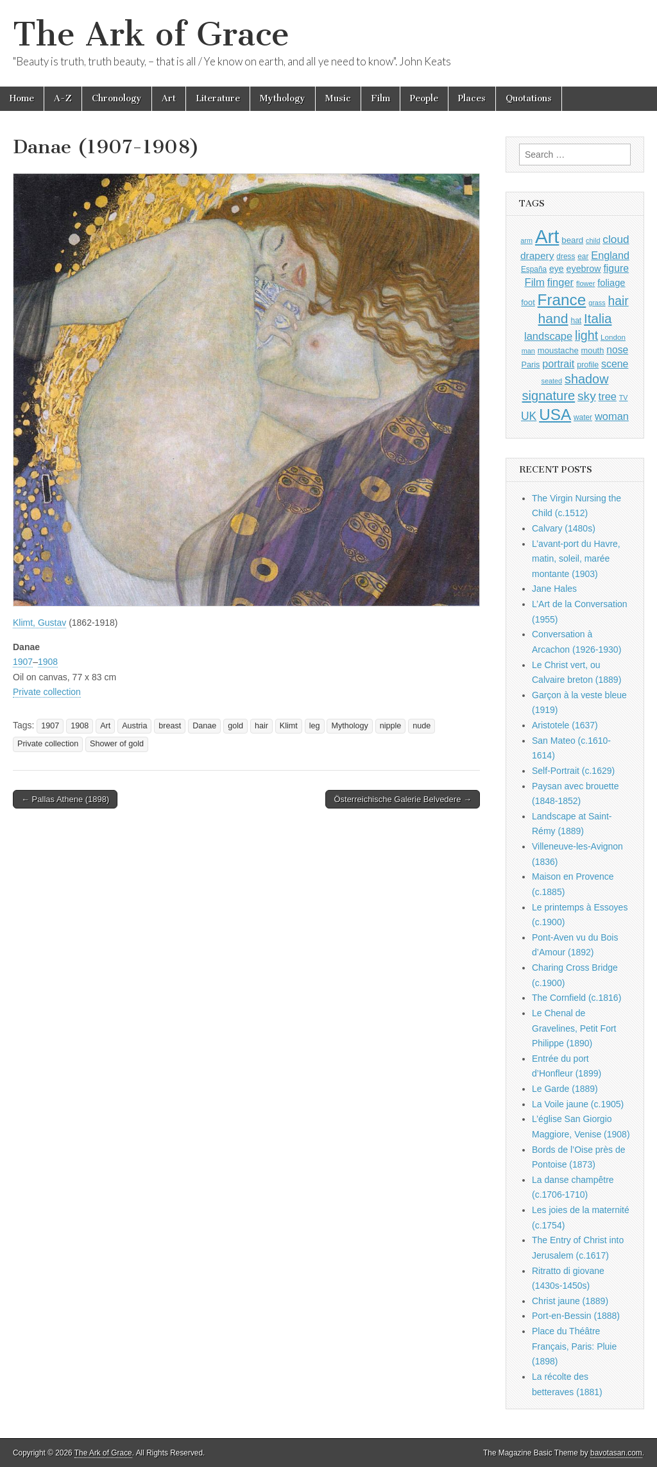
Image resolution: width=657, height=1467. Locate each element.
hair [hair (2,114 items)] (618, 301)
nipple (391, 725)
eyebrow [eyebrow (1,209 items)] (584, 269)
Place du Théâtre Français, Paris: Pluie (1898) (574, 1346)
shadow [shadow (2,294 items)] (587, 379)
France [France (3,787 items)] (562, 299)
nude (422, 725)
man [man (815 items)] (528, 351)
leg (314, 725)
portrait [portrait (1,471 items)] (558, 363)
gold (235, 725)
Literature (218, 98)
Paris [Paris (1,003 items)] (531, 364)
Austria (134, 725)
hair (261, 725)
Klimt (289, 725)
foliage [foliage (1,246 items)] (611, 283)
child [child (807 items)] (593, 240)
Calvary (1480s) (563, 528)
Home (22, 98)
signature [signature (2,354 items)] (549, 396)
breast (169, 725)
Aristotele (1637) (565, 725)
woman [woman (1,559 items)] (612, 416)
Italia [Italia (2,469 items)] (597, 318)
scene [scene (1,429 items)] (614, 363)
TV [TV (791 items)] (623, 397)
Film (380, 98)
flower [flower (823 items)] (585, 283)
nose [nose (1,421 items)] (617, 349)
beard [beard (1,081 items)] (572, 240)
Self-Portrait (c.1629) (573, 771)
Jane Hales (554, 588)
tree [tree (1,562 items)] (608, 396)
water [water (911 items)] (583, 417)
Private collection (47, 692)
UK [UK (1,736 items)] (528, 416)
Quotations (529, 98)
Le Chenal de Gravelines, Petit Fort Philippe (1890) (574, 1028)
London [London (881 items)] (613, 337)
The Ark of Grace (151, 34)
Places (472, 98)
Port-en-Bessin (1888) (576, 1316)
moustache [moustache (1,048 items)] (558, 350)
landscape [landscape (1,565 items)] (548, 336)
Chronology (117, 98)
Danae (204, 725)
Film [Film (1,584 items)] (534, 282)
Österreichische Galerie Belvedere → (403, 799)
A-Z (63, 98)
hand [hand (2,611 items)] (553, 318)
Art (169, 98)
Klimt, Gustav (39, 622)
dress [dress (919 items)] (565, 256)
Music (338, 98)
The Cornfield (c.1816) (576, 998)
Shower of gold (117, 743)
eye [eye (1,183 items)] (556, 269)
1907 (23, 662)
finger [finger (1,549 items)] (560, 282)
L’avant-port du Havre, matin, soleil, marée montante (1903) (576, 559)
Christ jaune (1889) (570, 1301)
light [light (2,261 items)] (586, 335)
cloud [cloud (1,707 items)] (615, 239)
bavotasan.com (616, 1452)
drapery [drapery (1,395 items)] (537, 255)
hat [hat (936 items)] (575, 320)
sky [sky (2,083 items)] (586, 396)
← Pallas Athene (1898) (65, 799)
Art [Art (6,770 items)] (547, 236)
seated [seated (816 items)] (551, 381)
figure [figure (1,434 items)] (616, 268)
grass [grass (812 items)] (597, 302)
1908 (48, 662)
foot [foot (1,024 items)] (527, 302)
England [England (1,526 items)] (610, 255)
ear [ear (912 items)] (582, 256)
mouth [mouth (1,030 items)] (592, 350)
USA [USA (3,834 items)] (555, 414)
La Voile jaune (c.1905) (578, 1104)
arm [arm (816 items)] (526, 240)
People (424, 98)
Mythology (282, 98)
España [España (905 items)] (534, 269)
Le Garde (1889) (565, 1089)
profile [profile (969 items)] (588, 364)
